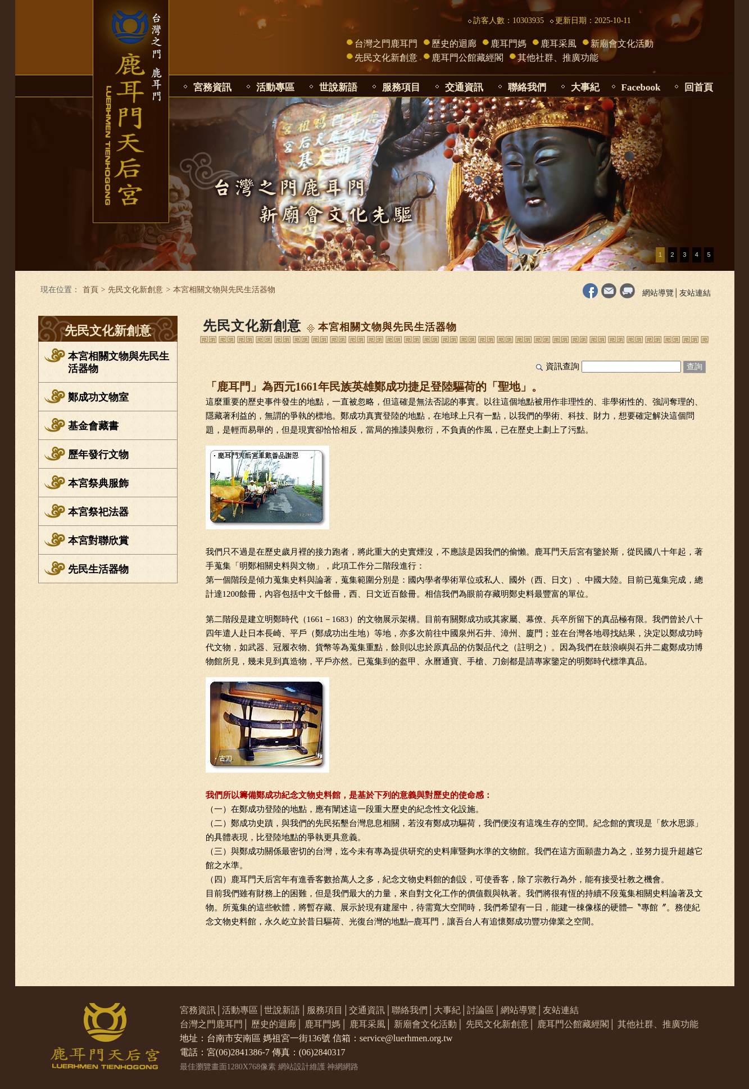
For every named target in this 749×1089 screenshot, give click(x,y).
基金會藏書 (93, 426)
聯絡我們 (527, 87)
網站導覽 (658, 293)
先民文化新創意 (386, 57)
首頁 (90, 289)
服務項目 (401, 87)
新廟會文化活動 (622, 43)
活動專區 (275, 87)
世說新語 (338, 87)
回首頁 (698, 87)
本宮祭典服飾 (98, 483)
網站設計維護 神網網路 (318, 1067)
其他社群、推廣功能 (558, 57)
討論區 (480, 1010)
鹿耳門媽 (508, 43)
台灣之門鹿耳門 (386, 43)
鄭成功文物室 (98, 397)
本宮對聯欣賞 (98, 540)
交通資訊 (464, 87)
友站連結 (695, 293)
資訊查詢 (562, 366)
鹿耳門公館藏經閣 (467, 57)
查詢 (694, 366)
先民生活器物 (98, 569)
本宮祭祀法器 (98, 512)
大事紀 (585, 87)
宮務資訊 (212, 87)
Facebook (641, 87)
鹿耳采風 (558, 43)
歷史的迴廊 (454, 43)
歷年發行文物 (98, 454)
